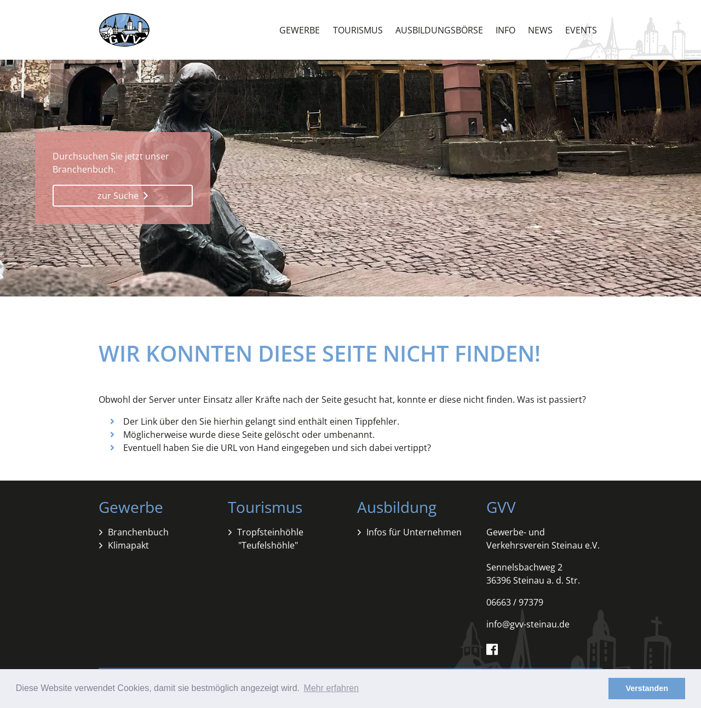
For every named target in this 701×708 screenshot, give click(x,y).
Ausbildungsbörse (439, 30)
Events (581, 30)
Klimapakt (128, 545)
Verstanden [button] (646, 688)
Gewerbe (299, 30)
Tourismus (358, 30)
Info (505, 30)
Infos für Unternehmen (414, 532)
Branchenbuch (138, 532)
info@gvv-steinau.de (528, 624)
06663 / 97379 (514, 602)
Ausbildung (396, 506)
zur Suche (122, 195)
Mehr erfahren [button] (331, 688)
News (540, 30)
